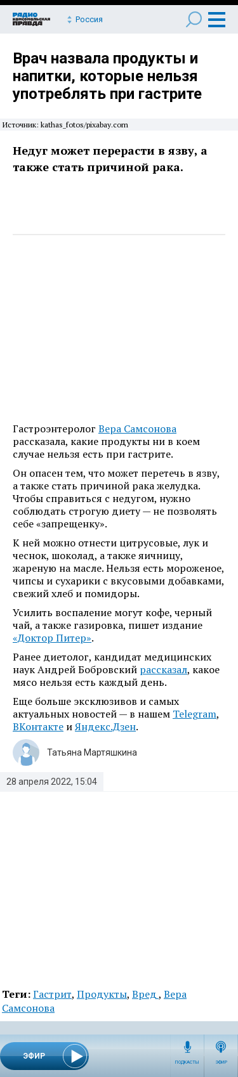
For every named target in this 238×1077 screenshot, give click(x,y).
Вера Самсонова (137, 428)
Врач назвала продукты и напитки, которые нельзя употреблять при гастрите (107, 76)
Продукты (102, 994)
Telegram (194, 714)
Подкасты (187, 1062)
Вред (145, 994)
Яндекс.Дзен (105, 726)
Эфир (221, 1062)
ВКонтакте (38, 726)
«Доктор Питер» (52, 638)
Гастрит (52, 994)
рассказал (163, 669)
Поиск (194, 19)
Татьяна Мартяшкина (92, 752)
